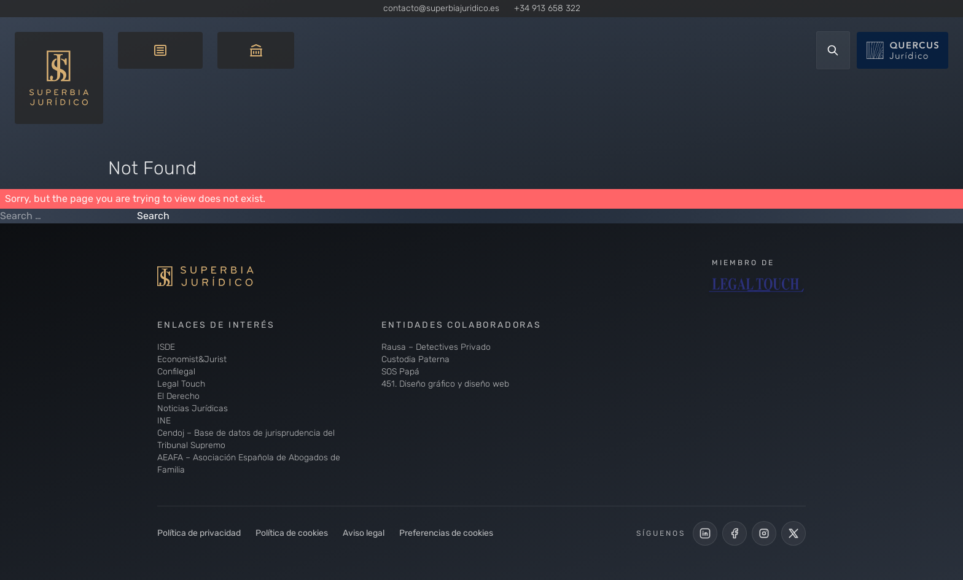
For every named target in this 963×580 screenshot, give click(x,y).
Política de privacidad (199, 533)
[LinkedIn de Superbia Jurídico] (705, 533)
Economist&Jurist (192, 359)
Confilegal (176, 371)
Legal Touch (181, 384)
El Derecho (178, 396)
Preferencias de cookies (446, 533)
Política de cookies (291, 533)
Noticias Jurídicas (192, 408)
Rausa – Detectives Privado (436, 347)
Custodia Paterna (415, 359)
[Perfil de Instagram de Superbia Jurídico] (764, 533)
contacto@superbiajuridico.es (441, 8)
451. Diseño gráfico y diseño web (445, 384)
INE (164, 421)
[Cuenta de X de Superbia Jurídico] (793, 533)
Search (153, 216)
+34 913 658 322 (547, 8)
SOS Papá (400, 371)
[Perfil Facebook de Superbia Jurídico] (734, 533)
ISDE (166, 347)
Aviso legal (363, 533)
